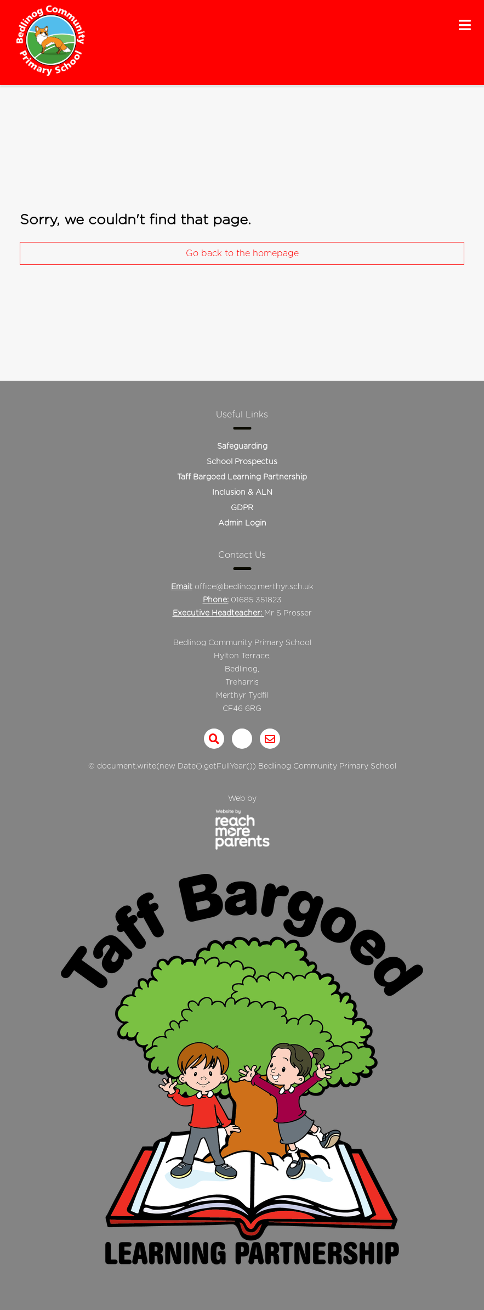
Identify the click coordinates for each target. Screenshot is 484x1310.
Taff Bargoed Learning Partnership (242, 477)
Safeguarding (242, 446)
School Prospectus (242, 462)
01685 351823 (256, 600)
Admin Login (242, 523)
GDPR (242, 508)
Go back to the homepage (242, 253)
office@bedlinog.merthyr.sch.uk (254, 587)
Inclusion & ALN (242, 492)
